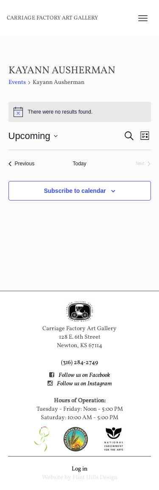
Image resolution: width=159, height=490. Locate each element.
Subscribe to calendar (75, 190)
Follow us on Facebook (84, 375)
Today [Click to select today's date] (79, 164)
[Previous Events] (21, 163)
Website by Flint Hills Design (79, 477)
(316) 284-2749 (79, 363)
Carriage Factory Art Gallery (52, 18)
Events (17, 82)
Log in (79, 469)
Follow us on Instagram (84, 384)
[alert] (79, 112)
